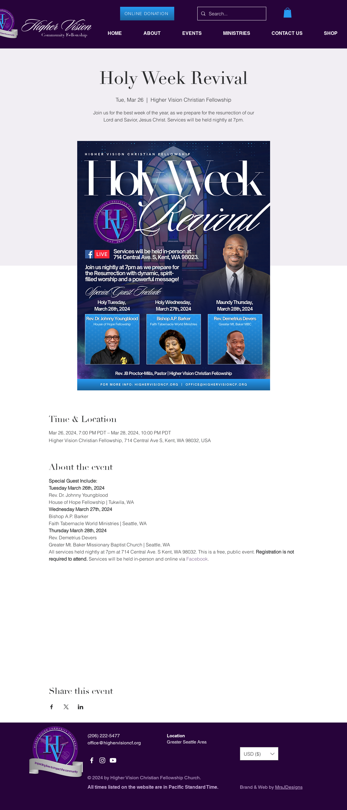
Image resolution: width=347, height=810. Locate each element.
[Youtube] (113, 760)
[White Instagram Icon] (102, 760)
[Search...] (231, 13)
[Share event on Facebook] (51, 707)
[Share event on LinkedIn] (80, 707)
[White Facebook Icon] (92, 760)
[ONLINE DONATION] (147, 13)
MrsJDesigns (289, 787)
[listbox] (259, 753)
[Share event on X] (66, 707)
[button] (287, 12)
